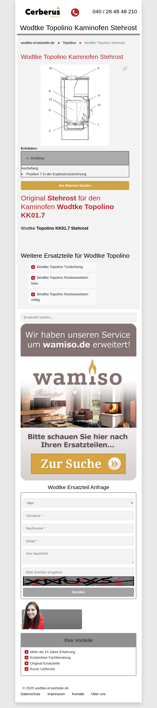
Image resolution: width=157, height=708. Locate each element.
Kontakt (78, 694)
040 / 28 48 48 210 (115, 11)
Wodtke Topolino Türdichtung (57, 267)
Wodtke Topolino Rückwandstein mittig (59, 297)
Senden (78, 592)
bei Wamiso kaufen (75, 185)
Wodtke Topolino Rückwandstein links (59, 280)
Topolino (69, 43)
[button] (125, 68)
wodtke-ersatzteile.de (38, 43)
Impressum (56, 694)
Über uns (98, 694)
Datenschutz (30, 694)
